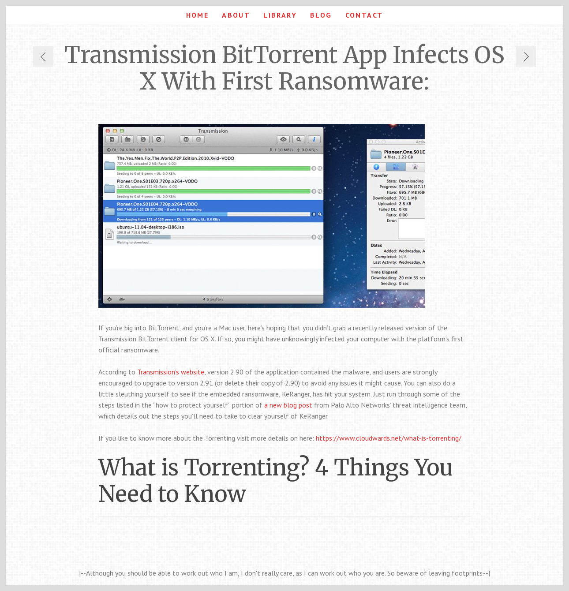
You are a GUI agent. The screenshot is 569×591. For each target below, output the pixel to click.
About (236, 15)
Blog (321, 15)
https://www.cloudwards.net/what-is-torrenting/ (388, 438)
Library (280, 15)
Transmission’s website (170, 371)
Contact (364, 15)
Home (197, 15)
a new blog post (288, 404)
